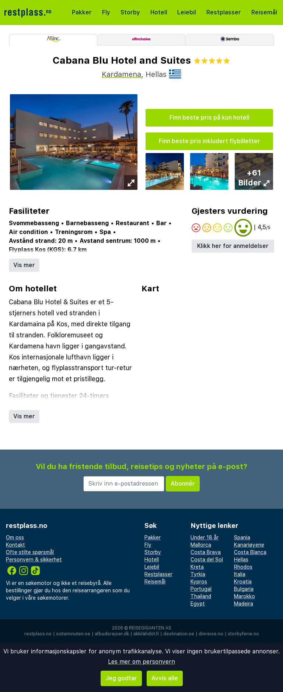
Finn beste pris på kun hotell (209, 117)
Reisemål (264, 12)
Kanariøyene (249, 545)
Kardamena (121, 74)
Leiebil (186, 12)
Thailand (201, 596)
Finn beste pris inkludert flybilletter (209, 141)
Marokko (244, 596)
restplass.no (38, 633)
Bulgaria (244, 589)
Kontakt (15, 545)
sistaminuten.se (73, 633)
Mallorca (201, 545)
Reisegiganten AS (150, 628)
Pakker (82, 12)
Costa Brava (206, 552)
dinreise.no (211, 633)
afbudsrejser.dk (112, 633)
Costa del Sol (207, 560)
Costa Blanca (250, 552)
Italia (239, 574)
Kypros (199, 582)
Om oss (15, 537)
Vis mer (24, 265)
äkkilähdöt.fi (146, 633)
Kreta (197, 567)
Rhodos (243, 567)
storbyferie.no (243, 633)
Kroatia (243, 582)
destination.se (178, 633)
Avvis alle (164, 678)
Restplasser (223, 12)
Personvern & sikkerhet (34, 560)
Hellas (241, 560)
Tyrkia (198, 574)
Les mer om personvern (141, 661)
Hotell (158, 12)
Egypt (198, 604)
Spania (242, 537)
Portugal (201, 589)
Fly (106, 12)
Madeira (243, 604)
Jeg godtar (121, 678)
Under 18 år (205, 537)
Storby (130, 12)
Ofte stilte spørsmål (30, 552)
